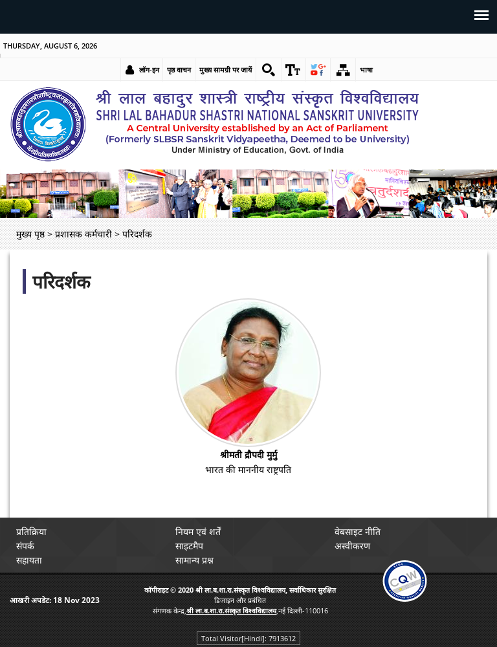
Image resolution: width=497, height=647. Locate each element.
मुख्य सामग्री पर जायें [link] (225, 69)
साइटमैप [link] (190, 546)
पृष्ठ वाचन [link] (178, 69)
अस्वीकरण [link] (353, 546)
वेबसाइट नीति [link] (359, 531)
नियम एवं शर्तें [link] (199, 531)
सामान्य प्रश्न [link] (196, 560)
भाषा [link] (366, 69)
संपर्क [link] (26, 546)
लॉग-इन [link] (148, 69)
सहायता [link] (30, 560)
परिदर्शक (61, 281)
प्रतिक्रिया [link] (32, 531)
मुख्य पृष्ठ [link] (30, 234)
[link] (268, 70)
